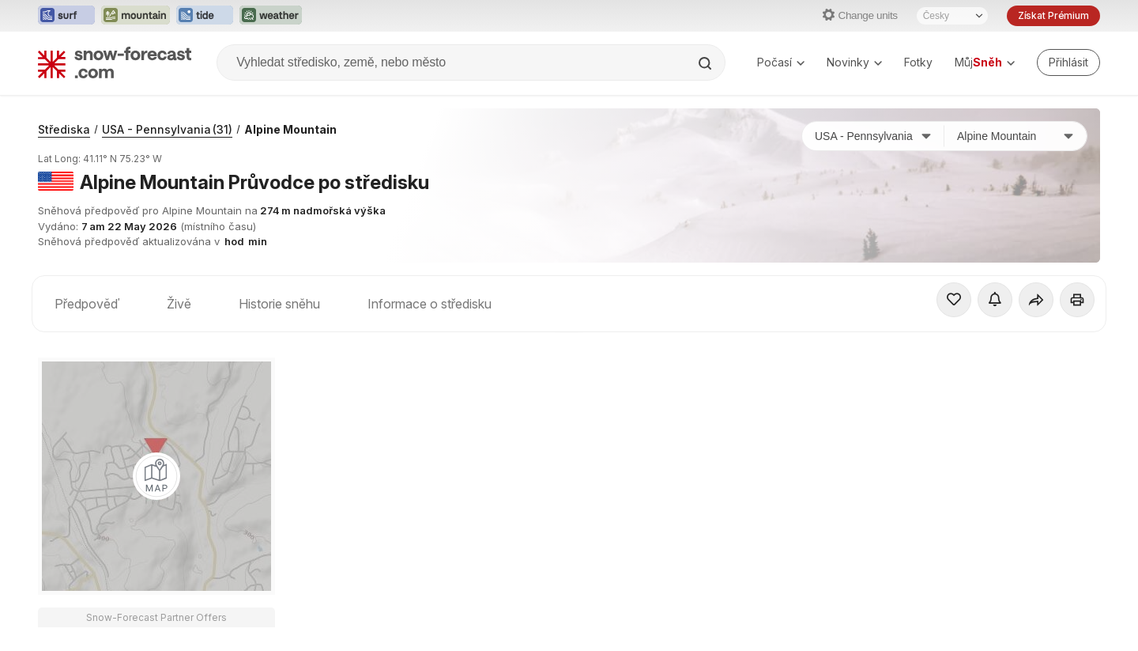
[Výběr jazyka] (952, 16)
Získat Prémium (1053, 15)
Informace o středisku (429, 304)
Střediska (64, 129)
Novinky (854, 62)
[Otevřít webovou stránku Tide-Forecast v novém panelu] (204, 16)
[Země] (873, 136)
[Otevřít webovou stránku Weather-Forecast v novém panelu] (270, 16)
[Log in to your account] (1068, 62)
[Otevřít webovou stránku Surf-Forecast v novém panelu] (66, 16)
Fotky (918, 62)
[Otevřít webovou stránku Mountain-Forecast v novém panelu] (135, 16)
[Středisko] (1015, 136)
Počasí (781, 62)
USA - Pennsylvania (167, 129)
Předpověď (87, 304)
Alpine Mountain (290, 129)
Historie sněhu (279, 304)
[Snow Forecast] (114, 62)
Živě (179, 304)
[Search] (706, 63)
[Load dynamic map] (156, 476)
